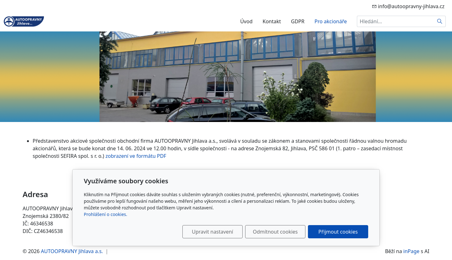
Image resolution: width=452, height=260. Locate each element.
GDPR (297, 21)
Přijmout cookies (338, 231)
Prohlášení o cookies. (105, 214)
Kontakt (271, 21)
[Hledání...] (395, 21)
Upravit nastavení (212, 231)
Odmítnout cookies (275, 231)
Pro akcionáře (331, 21)
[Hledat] (440, 21)
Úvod (246, 21)
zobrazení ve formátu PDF (135, 155)
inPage (411, 251)
